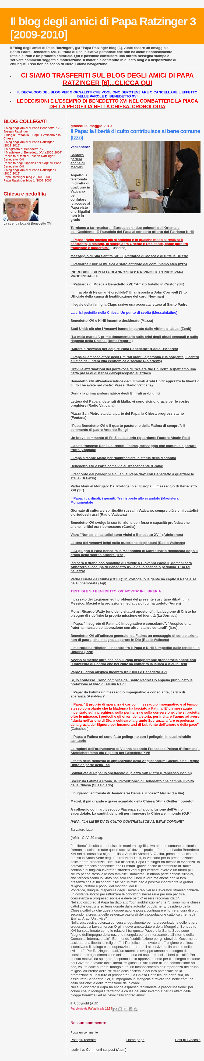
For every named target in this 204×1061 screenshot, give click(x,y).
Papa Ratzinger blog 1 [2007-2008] (27, 180)
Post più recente (83, 1040)
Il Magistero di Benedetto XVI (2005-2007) (32, 152)
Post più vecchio (188, 1040)
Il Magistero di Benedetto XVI (23, 149)
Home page (135, 1040)
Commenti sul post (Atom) (106, 1050)
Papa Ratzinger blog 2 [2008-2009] (27, 177)
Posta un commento (84, 1032)
